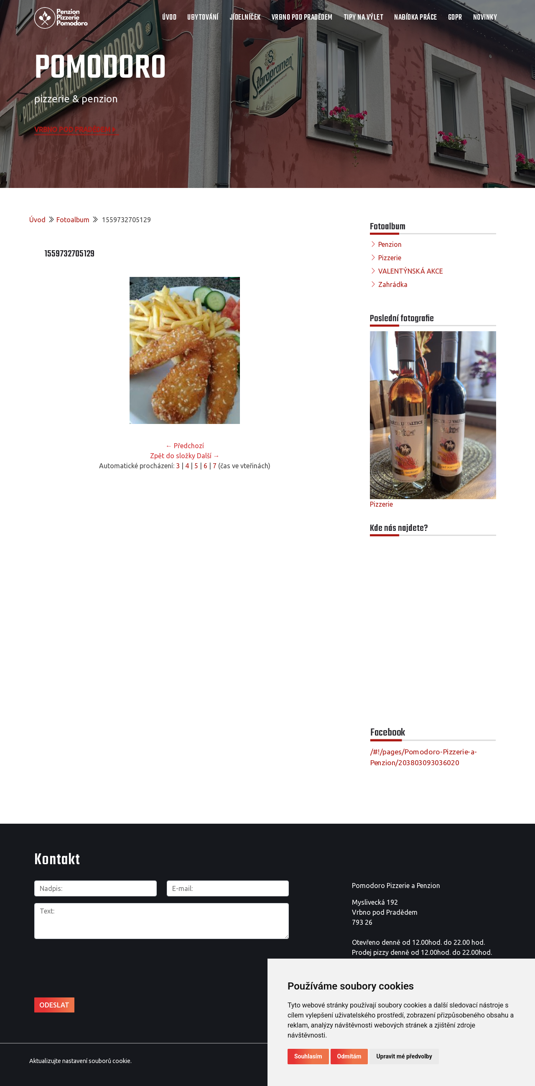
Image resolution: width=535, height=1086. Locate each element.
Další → (208, 455)
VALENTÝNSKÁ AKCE (410, 271)
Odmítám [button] (349, 1056)
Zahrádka (393, 284)
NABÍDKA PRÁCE (415, 17)
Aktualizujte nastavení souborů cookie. (80, 1060)
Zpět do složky (172, 455)
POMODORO (100, 69)
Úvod (169, 17)
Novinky (485, 17)
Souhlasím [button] (308, 1056)
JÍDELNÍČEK (245, 17)
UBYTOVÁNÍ (203, 17)
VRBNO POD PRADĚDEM (302, 17)
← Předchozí (185, 445)
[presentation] (97, 963)
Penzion (390, 244)
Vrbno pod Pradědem (75, 129)
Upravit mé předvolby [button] (404, 1056)
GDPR (455, 17)
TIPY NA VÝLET (364, 17)
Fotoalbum (72, 219)
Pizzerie (389, 257)
